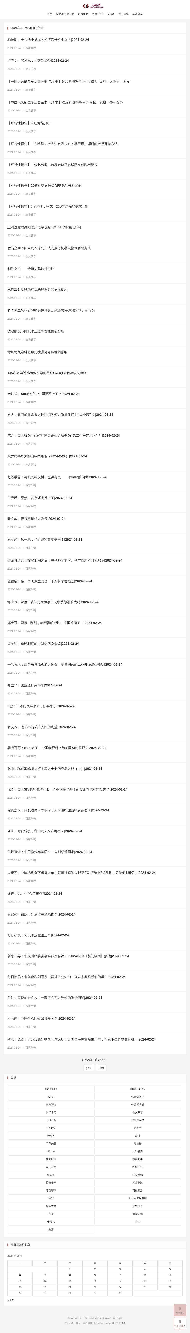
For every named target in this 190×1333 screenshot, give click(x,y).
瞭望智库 (51, 1190)
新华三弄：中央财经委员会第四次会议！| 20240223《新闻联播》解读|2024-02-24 (68, 957)
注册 (101, 1068)
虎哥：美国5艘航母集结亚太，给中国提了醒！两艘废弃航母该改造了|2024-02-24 (67, 790)
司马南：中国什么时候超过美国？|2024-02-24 (41, 1019)
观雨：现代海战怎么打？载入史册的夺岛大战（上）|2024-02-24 (54, 769)
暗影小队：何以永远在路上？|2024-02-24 (38, 936)
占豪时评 (51, 1128)
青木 (137, 1222)
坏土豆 (51, 1151)
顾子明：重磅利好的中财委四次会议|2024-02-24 (43, 644)
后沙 (137, 1136)
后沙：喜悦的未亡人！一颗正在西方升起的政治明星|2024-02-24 (54, 998)
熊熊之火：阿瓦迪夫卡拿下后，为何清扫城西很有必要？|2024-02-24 (58, 811)
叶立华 (51, 1136)
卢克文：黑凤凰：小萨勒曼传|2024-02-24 (38, 61)
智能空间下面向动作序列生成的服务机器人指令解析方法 (49, 249)
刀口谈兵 (51, 1120)
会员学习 (30, 69)
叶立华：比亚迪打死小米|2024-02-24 (34, 686)
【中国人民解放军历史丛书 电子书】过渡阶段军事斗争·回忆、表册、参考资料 (65, 103)
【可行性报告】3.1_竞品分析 (29, 124)
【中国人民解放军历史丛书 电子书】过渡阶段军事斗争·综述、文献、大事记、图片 (68, 82)
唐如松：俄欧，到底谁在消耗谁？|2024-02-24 (41, 915)
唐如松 (138, 1144)
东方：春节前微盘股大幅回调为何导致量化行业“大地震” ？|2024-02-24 (60, 415)
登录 (88, 1068)
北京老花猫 (137, 1120)
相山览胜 (137, 1183)
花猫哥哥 (137, 1206)
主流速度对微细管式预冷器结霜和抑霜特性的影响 (44, 228)
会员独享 (137, 13)
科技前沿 (137, 1190)
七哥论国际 (137, 1097)
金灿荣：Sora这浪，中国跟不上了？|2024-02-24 (43, 394)
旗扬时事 (137, 1159)
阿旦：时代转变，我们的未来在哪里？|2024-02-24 (44, 832)
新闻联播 (51, 1159)
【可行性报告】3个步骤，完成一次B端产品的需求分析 (48, 207)
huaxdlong (51, 1089)
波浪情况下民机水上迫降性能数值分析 (35, 332)
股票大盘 (51, 1206)
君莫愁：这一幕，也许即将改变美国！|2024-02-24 (44, 540)
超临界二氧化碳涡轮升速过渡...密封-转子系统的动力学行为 (51, 311)
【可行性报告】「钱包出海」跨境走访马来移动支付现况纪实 (52, 165)
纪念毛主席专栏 (65, 13)
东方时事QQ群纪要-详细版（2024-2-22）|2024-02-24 (47, 457)
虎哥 (51, 1214)
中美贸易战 (137, 1105)
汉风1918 (97, 13)
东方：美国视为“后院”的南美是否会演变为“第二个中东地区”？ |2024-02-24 (63, 436)
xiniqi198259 (137, 1089)
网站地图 (117, 1319)
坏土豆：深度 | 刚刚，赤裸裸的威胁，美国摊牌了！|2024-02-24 (54, 624)
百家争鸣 (83, 13)
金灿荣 (51, 1222)
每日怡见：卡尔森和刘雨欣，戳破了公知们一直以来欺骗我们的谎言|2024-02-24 (66, 978)
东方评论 (30, 423)
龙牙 (51, 1230)
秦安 (51, 1198)
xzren (51, 1097)
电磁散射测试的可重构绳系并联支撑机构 (37, 290)
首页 (49, 13)
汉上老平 (51, 1167)
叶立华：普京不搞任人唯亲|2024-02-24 (36, 519)
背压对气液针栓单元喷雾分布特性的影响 (37, 353)
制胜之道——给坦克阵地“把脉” (30, 269)
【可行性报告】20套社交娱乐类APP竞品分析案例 (44, 186)
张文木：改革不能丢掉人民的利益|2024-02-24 (41, 728)
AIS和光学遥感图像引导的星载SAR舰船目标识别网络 (47, 374)
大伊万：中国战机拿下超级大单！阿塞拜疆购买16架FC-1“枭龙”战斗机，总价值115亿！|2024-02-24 (81, 873)
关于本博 (123, 13)
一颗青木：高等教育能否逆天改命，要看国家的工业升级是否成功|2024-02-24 (64, 665)
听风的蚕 (51, 1144)
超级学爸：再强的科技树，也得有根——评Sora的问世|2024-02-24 (56, 478)
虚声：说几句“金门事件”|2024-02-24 (34, 894)
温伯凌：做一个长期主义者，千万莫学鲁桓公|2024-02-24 (49, 582)
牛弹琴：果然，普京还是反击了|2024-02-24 (39, 499)
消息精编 (137, 1175)
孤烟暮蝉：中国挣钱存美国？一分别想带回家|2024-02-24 (49, 853)
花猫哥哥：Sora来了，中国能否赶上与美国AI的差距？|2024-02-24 (56, 748)
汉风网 (111, 13)
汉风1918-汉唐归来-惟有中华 (95, 6)
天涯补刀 (137, 1151)
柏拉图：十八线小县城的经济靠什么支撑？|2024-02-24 (48, 40)
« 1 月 (10, 1300)
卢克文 (138, 1128)
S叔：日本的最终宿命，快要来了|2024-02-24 (40, 707)
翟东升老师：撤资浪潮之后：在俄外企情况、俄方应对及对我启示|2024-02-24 (64, 561)
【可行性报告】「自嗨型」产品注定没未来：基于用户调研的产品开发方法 (62, 145)
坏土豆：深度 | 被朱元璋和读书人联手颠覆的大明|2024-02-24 (52, 603)
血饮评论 (137, 1214)
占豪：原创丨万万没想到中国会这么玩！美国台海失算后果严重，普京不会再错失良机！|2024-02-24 (81, 1040)
